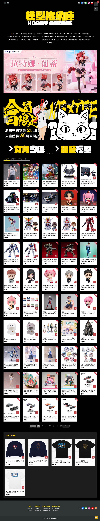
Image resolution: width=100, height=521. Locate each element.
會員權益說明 (56, 506)
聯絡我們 (30, 508)
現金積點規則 (55, 508)
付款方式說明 (46, 506)
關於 (30, 506)
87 (50, 426)
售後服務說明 (46, 510)
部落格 (30, 510)
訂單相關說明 (37, 510)
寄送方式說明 (46, 508)
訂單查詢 (37, 508)
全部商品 (37, 506)
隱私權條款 (56, 510)
